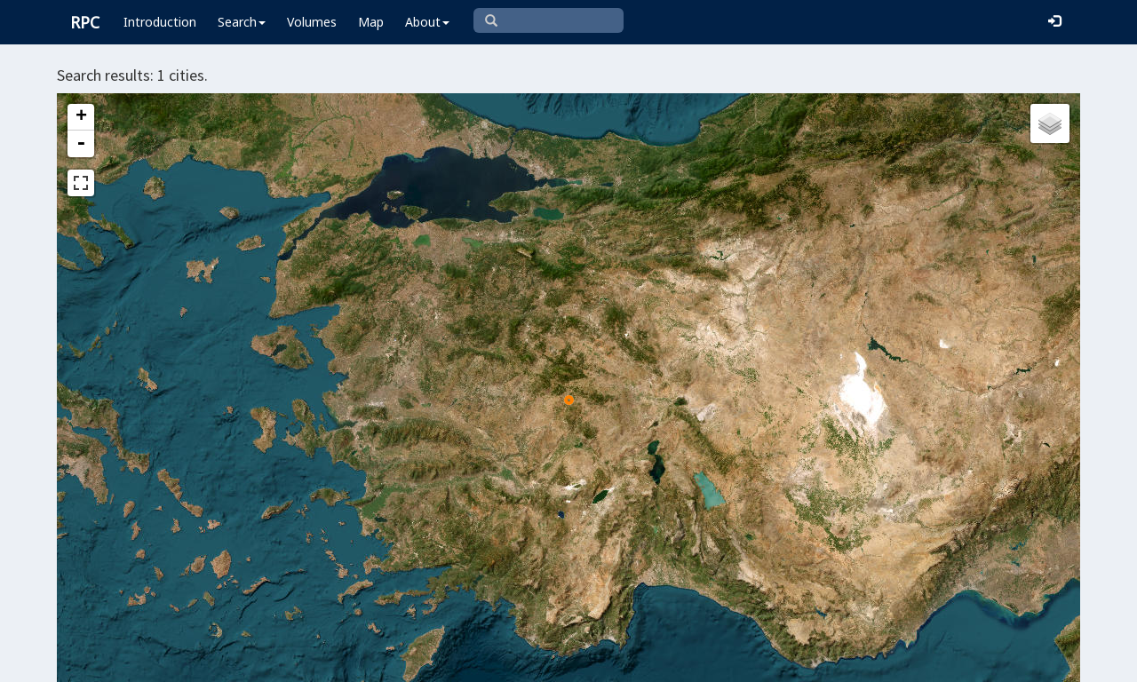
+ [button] (81, 117)
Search (242, 21)
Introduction (159, 21)
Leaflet (441, 660)
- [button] (81, 144)
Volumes (312, 21)
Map (371, 21)
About (427, 21)
